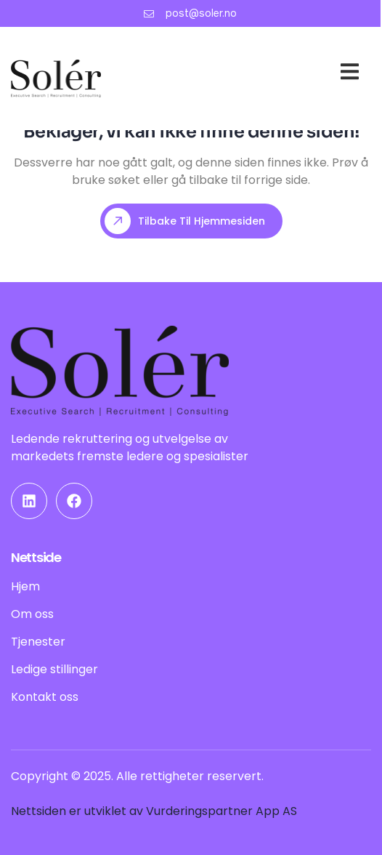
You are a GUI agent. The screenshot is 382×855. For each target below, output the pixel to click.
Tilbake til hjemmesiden (185, 221)
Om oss (270, 74)
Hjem (218, 56)
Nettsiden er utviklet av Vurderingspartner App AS (154, 811)
